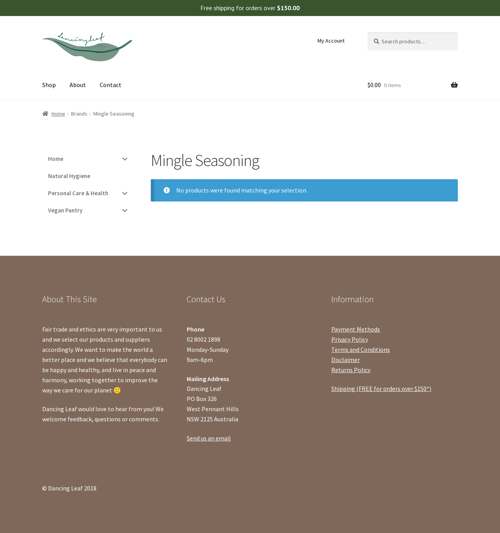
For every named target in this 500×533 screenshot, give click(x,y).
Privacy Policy (349, 339)
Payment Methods (355, 329)
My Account (331, 40)
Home (58, 113)
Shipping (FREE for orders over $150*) (381, 388)
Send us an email (209, 438)
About (78, 85)
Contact (110, 85)
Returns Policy (350, 370)
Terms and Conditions (360, 349)
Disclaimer (345, 360)
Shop (49, 85)
